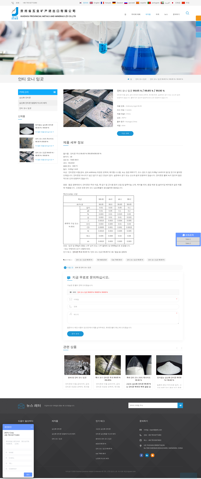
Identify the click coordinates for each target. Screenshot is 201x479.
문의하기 (176, 14)
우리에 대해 (135, 14)
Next (181, 349)
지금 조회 (125, 134)
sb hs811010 (102, 261)
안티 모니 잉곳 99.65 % (84, 261)
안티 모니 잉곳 (140, 80)
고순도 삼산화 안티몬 (103, 430)
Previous (177, 349)
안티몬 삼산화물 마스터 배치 (106, 435)
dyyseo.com (131, 472)
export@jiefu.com (156, 431)
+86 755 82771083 (30, 3)
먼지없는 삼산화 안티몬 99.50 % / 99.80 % (44, 127)
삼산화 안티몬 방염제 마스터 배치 (33, 104)
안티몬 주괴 (77, 253)
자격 (157, 14)
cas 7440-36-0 (117, 261)
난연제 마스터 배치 (102, 459)
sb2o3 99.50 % (101, 445)
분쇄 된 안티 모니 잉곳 (83, 268)
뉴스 (166, 14)
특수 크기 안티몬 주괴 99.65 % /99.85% (107, 379)
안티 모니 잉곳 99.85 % (135, 261)
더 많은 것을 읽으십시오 (44, 133)
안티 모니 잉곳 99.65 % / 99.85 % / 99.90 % (44, 155)
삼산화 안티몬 (25, 99)
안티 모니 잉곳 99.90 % (156, 261)
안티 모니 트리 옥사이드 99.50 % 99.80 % (44, 141)
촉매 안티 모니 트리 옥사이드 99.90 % (138, 379)
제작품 (148, 14)
